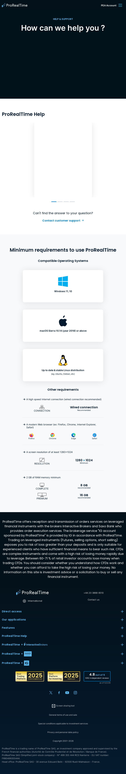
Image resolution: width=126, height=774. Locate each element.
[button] (63, 644)
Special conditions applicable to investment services (63, 723)
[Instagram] (75, 693)
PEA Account (108, 5)
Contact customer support (61, 221)
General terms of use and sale (63, 715)
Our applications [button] (63, 620)
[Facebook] (59, 693)
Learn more (50, 186)
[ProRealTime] (15, 5)
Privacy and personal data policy (63, 732)
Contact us (93, 599)
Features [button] (63, 628)
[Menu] (120, 5)
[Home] (32, 592)
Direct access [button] (63, 611)
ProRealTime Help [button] (63, 636)
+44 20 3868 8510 (94, 592)
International (32, 600)
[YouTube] (67, 693)
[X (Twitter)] (51, 693)
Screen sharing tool (63, 706)
